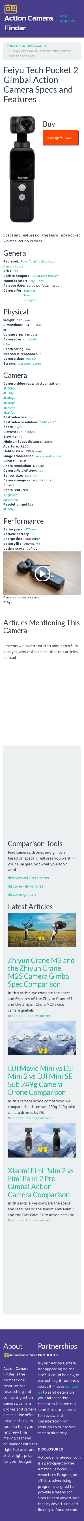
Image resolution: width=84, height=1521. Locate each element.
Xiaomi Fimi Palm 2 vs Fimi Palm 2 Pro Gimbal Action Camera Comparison (41, 1182)
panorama (10, 500)
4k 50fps (9, 393)
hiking (28, 295)
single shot (11, 495)
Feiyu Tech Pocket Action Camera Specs (29, 264)
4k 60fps (9, 388)
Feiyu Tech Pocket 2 (46, 276)
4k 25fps (9, 408)
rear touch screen (30, 363)
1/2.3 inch (31, 475)
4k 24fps (9, 412)
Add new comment (39, 1016)
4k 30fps (9, 403)
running (29, 290)
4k (30, 417)
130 (41, 470)
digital (19, 427)
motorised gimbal (48, 456)
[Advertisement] (42, 703)
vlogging (30, 300)
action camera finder (28, 23)
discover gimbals (22, 894)
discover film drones (25, 886)
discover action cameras (28, 878)
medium (31, 359)
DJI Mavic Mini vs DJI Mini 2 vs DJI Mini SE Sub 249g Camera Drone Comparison (41, 1080)
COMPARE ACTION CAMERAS (27, 46)
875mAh (31, 529)
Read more (15, 1016)
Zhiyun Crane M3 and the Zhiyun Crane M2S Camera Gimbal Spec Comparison (41, 972)
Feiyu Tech (36, 281)
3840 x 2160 (48, 422)
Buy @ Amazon (60, 137)
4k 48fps (9, 398)
